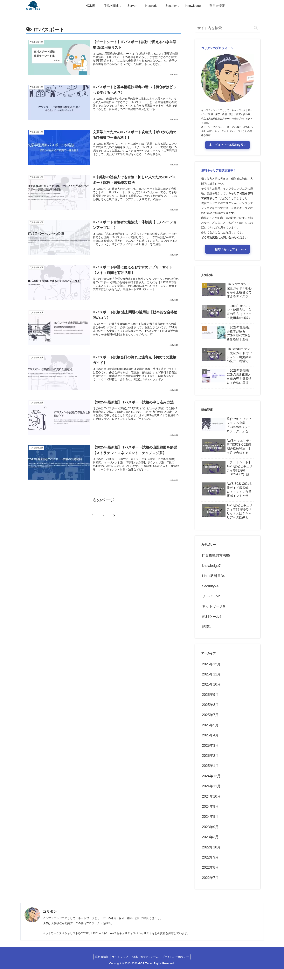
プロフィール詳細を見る (227, 145)
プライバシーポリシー (176, 956)
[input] (227, 28)
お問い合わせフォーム (145, 956)
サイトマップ (119, 956)
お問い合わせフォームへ (229, 249)
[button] (256, 28)
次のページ (103, 500)
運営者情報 (100, 956)
